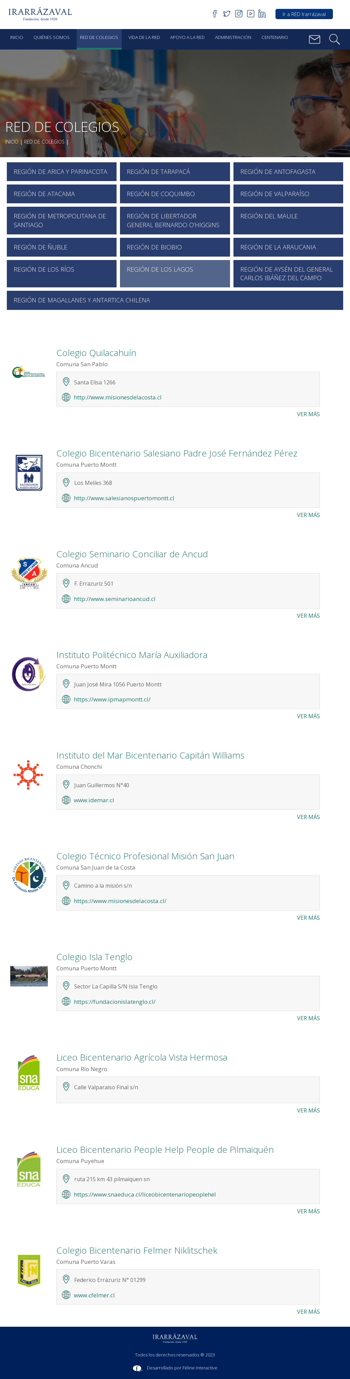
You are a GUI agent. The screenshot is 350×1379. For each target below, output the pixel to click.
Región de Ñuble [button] (40, 247)
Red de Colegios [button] (99, 37)
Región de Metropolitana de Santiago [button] (60, 220)
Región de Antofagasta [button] (277, 171)
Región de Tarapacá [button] (158, 171)
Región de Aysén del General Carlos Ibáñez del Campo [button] (286, 273)
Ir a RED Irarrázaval (304, 14)
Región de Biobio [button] (154, 247)
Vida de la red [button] (144, 37)
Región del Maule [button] (269, 216)
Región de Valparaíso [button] (274, 194)
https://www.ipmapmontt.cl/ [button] (112, 699)
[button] (43, 14)
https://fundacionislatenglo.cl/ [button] (115, 1002)
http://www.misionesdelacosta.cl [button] (118, 397)
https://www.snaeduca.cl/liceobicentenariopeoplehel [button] (145, 1194)
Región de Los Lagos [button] (160, 269)
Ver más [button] (308, 414)
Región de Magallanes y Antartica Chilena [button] (82, 300)
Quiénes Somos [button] (51, 37)
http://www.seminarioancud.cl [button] (115, 599)
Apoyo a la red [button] (187, 37)
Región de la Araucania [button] (278, 247)
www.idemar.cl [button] (94, 800)
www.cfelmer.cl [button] (94, 1295)
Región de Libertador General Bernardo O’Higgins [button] (173, 220)
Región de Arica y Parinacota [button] (60, 171)
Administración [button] (233, 37)
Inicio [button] (16, 37)
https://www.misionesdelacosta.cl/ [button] (120, 901)
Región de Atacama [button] (44, 194)
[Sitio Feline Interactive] (175, 1368)
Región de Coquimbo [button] (161, 194)
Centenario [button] (274, 37)
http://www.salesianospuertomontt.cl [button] (124, 498)
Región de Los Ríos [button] (44, 269)
